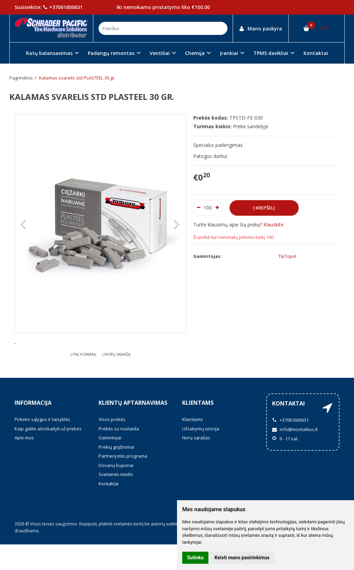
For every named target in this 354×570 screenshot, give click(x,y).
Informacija (33, 428)
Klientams (198, 428)
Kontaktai (316, 53)
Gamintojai (110, 463)
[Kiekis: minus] (198, 207)
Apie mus (24, 463)
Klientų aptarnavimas (133, 428)
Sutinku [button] (195, 557)
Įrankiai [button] (229, 53)
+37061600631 (63, 7)
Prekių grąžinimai (116, 472)
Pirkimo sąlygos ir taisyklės (42, 445)
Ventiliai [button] (160, 53)
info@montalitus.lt (295, 455)
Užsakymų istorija (200, 454)
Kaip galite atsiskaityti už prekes (48, 454)
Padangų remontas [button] (111, 53)
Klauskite (273, 224)
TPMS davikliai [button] (270, 53)
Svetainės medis (116, 500)
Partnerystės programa (123, 481)
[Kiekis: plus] (218, 207)
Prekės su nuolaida (119, 454)
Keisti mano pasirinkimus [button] (242, 557)
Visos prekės (112, 445)
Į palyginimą (83, 379)
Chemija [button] (195, 53)
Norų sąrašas (196, 463)
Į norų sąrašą (116, 379)
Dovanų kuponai (116, 491)
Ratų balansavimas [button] (49, 53)
